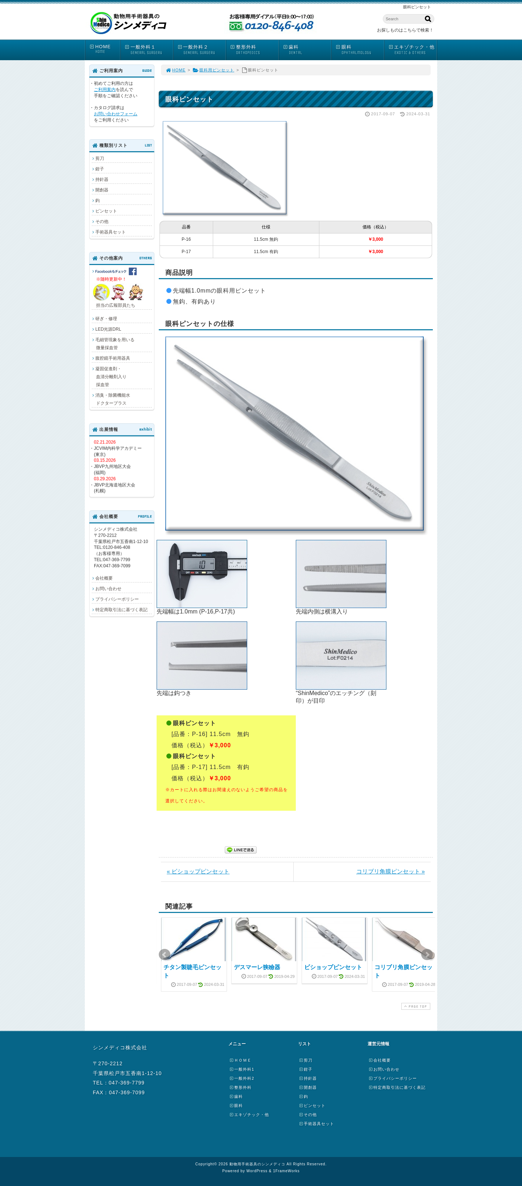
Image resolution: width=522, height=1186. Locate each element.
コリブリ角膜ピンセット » (390, 871)
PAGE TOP (415, 1006)
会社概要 (104, 577)
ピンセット (106, 211)
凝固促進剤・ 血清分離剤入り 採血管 (109, 376)
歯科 (307, 49)
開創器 (101, 190)
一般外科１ (148, 49)
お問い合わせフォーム (115, 113)
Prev (164, 954)
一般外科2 (241, 1078)
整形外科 (254, 49)
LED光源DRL (108, 329)
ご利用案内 (105, 89)
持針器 (101, 179)
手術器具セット (110, 232)
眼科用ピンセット (213, 70)
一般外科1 (241, 1069)
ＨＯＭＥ (240, 1060)
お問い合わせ (108, 588)
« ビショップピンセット (198, 871)
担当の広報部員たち (119, 288)
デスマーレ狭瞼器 (257, 967)
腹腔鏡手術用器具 (112, 358)
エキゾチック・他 (412, 49)
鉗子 (99, 169)
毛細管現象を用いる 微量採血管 (113, 343)
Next (427, 954)
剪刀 (99, 158)
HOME (104, 49)
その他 (101, 221)
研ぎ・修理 (106, 318)
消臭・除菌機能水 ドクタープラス (111, 399)
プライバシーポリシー (117, 599)
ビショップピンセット (333, 967)
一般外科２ (201, 49)
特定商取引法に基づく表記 (121, 609)
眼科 (359, 49)
